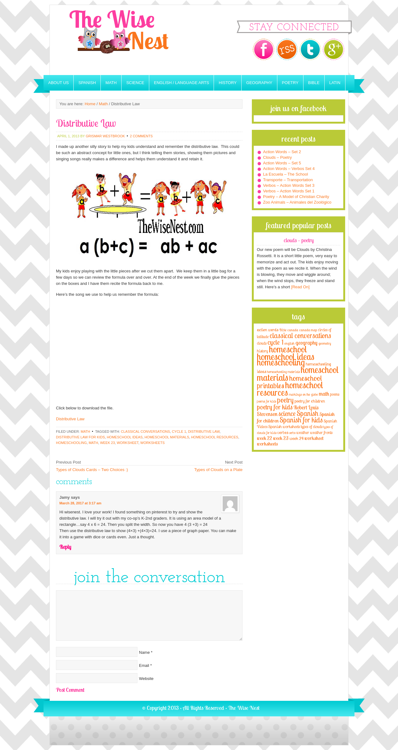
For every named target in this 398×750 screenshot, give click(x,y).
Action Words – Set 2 (282, 151)
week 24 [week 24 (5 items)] (296, 438)
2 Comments (141, 136)
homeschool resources (214, 437)
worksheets (152, 443)
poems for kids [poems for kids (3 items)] (266, 401)
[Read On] (300, 287)
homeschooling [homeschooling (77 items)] (281, 362)
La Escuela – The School (285, 174)
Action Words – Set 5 (282, 163)
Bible (314, 82)
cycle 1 (179, 431)
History (227, 82)
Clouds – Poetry (277, 157)
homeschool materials (167, 437)
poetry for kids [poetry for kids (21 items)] (275, 407)
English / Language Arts (181, 82)
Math (111, 82)
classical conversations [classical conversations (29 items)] (300, 335)
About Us (58, 82)
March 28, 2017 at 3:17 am (80, 503)
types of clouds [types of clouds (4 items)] (311, 426)
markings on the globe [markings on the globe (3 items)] (303, 394)
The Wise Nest (127, 40)
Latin (334, 82)
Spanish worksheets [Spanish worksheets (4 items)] (284, 426)
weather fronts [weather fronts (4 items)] (321, 432)
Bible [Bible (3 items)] (282, 330)
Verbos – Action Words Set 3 (288, 185)
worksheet (127, 443)
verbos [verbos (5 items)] (282, 432)
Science (135, 82)
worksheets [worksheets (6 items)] (267, 444)
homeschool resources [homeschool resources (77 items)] (290, 388)
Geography (259, 82)
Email (144, 665)
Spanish (87, 82)
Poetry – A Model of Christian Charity (296, 196)
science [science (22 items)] (287, 413)
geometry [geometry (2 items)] (324, 343)
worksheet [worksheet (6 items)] (313, 438)
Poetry (290, 82)
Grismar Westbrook (105, 136)
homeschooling (71, 443)
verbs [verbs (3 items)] (292, 432)
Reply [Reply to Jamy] (65, 546)
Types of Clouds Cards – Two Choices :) (92, 469)
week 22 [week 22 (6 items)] (264, 438)
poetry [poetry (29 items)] (285, 399)
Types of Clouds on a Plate (218, 469)
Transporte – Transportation (288, 179)
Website (146, 678)
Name (144, 652)
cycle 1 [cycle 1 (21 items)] (275, 342)
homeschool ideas (124, 437)
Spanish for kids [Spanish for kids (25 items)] (301, 419)
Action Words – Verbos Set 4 (289, 168)
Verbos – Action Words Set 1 (288, 191)
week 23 (107, 443)
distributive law (204, 431)
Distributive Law (70, 419)
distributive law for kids (80, 437)
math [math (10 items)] (324, 393)
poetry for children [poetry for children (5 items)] (309, 401)
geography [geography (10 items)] (306, 342)
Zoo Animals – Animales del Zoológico (297, 202)
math (93, 443)
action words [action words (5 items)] (267, 330)
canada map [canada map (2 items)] (308, 330)
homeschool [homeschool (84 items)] (288, 349)
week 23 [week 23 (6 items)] (281, 438)
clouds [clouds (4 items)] (261, 343)
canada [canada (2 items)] (292, 330)
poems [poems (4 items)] (334, 394)
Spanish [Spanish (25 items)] (307, 413)
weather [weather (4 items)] (302, 432)
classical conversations (145, 431)
